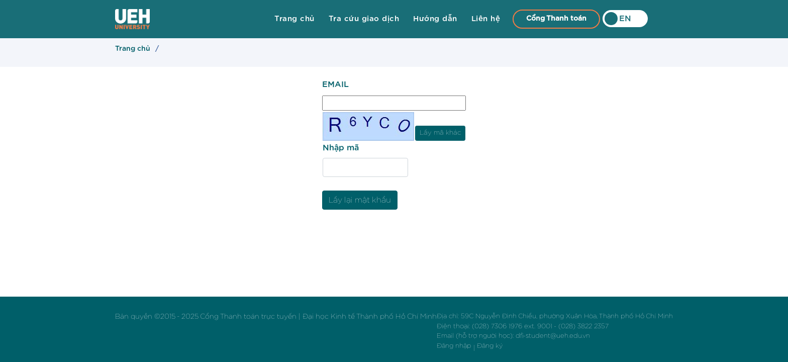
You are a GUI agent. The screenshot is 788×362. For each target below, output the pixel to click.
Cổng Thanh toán (556, 18)
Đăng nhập (454, 346)
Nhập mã (341, 148)
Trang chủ (294, 19)
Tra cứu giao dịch (364, 19)
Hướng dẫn (435, 19)
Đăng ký (490, 346)
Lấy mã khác (440, 132)
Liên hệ (486, 19)
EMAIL (335, 84)
